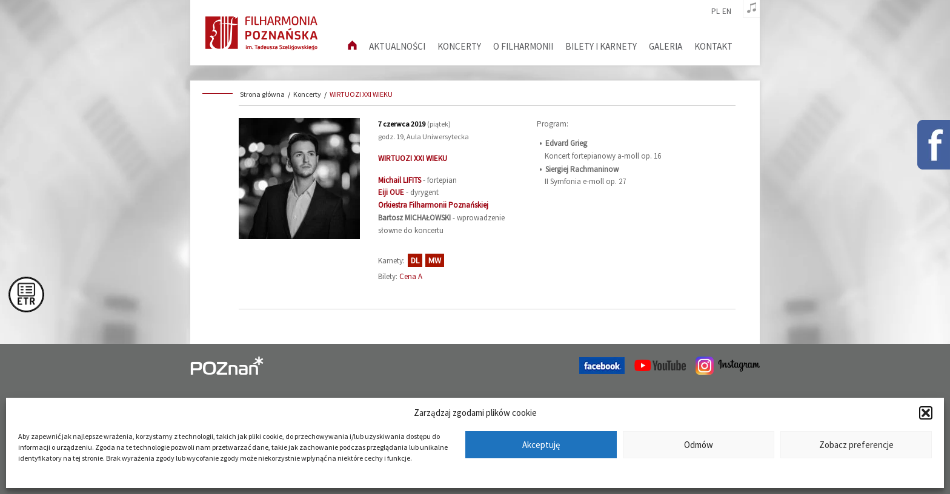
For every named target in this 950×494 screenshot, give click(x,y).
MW (434, 260)
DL (415, 260)
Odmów (698, 444)
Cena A (410, 276)
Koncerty (459, 46)
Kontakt (713, 46)
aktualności (397, 46)
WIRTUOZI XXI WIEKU (361, 94)
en (726, 11)
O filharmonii (523, 46)
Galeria (665, 46)
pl (715, 11)
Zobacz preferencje (856, 444)
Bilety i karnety (601, 46)
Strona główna (262, 94)
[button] (926, 413)
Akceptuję (541, 444)
